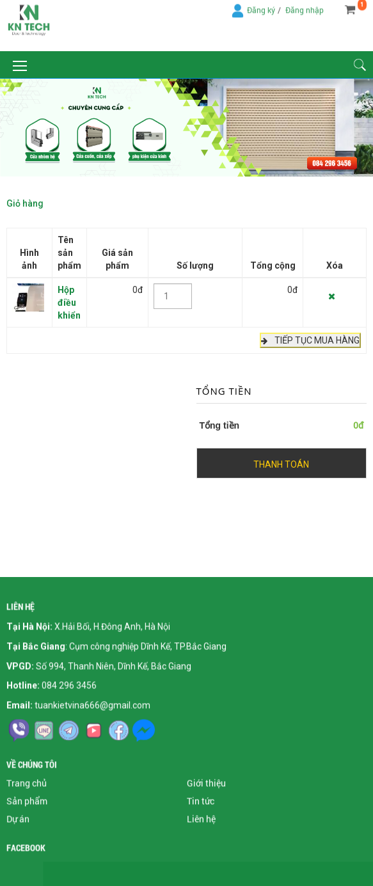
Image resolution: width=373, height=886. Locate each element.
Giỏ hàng (25, 202)
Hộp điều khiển (69, 302)
